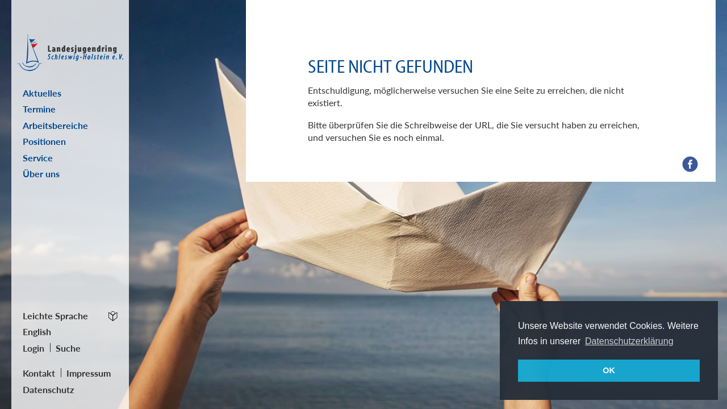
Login (33, 348)
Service (38, 157)
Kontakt (39, 373)
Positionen (44, 141)
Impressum (88, 373)
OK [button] (609, 370)
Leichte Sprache (55, 315)
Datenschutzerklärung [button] (629, 341)
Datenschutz (48, 389)
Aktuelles (42, 92)
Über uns (41, 173)
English (37, 331)
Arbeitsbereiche (55, 125)
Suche (68, 348)
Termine (39, 108)
